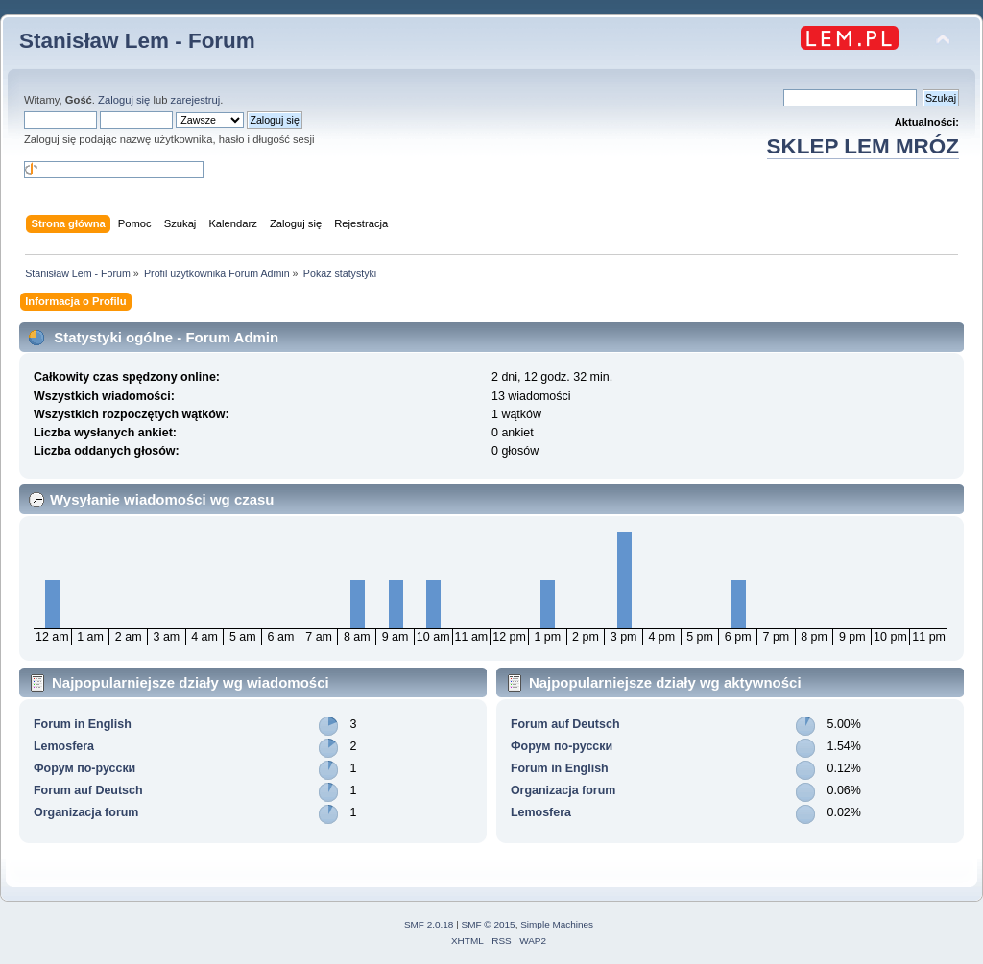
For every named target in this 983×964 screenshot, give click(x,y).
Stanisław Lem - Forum (137, 41)
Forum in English (83, 724)
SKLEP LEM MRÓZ (863, 146)
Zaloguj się (124, 100)
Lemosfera (64, 746)
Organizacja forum (86, 812)
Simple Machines (556, 924)
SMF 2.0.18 (429, 924)
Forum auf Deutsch (88, 790)
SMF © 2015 (488, 924)
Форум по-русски (84, 768)
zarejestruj (196, 100)
